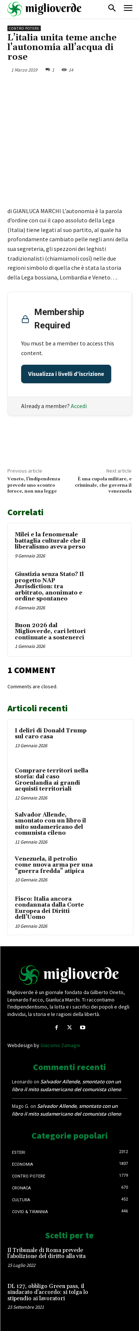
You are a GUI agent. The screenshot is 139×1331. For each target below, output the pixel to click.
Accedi (79, 406)
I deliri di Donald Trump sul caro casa (51, 734)
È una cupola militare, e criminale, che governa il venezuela (103, 485)
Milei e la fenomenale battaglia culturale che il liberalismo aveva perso (50, 540)
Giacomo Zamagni (60, 1045)
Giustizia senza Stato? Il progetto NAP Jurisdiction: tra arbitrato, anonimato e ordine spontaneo (49, 586)
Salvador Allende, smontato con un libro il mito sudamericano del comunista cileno (50, 824)
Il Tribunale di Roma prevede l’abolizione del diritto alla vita (46, 1253)
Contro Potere (24, 28)
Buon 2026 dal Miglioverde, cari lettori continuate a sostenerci (50, 631)
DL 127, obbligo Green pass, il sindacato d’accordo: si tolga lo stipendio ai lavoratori (47, 1292)
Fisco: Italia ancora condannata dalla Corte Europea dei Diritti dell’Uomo (49, 908)
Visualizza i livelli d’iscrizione (66, 374)
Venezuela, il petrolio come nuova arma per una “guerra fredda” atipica (54, 865)
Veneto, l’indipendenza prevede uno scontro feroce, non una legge (33, 485)
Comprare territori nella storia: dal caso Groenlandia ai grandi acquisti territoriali (51, 780)
